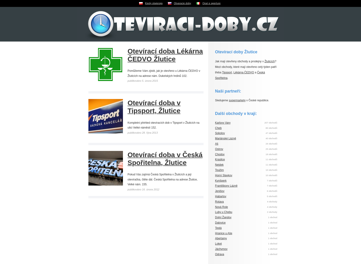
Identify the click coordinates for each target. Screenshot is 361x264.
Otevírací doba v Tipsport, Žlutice (154, 106)
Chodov (219, 154)
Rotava (219, 201)
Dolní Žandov (223, 217)
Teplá (218, 228)
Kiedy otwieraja (154, 3)
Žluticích (270, 61)
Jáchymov (221, 249)
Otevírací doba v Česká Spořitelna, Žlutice (165, 158)
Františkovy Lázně (226, 185)
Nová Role (221, 207)
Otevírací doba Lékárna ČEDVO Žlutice (165, 55)
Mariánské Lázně (225, 138)
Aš (216, 143)
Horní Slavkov (223, 175)
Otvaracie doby (182, 3)
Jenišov (219, 191)
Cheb (218, 128)
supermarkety (237, 100)
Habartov (220, 196)
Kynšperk (221, 180)
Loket (218, 243)
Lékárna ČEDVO (243, 72)
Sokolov (220, 133)
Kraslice (220, 159)
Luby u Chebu (223, 212)
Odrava (219, 254)
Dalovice (220, 222)
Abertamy (221, 238)
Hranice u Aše (223, 233)
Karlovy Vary (222, 122)
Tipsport (227, 72)
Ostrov (219, 149)
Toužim (219, 170)
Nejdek (219, 164)
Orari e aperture (211, 3)
